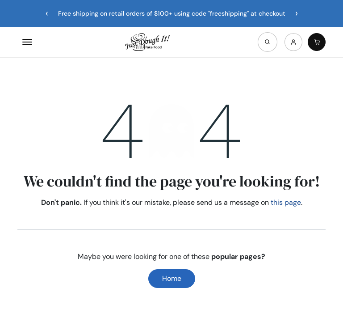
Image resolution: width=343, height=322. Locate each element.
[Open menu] (27, 42)
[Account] (293, 42)
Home (171, 278)
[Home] (147, 42)
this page (286, 202)
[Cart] (317, 42)
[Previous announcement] (47, 13)
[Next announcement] (296, 13)
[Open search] (267, 42)
